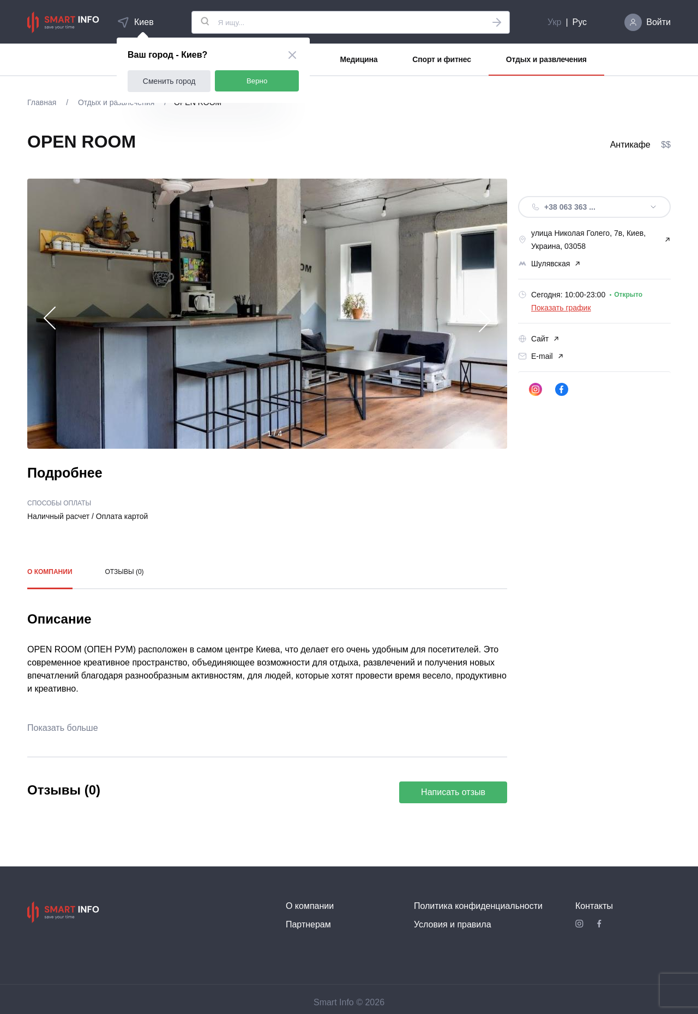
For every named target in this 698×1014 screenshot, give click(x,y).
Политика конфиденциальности (478, 906)
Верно (257, 81)
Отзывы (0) (124, 572)
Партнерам (308, 924)
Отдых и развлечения (546, 59)
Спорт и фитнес (441, 59)
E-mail (541, 356)
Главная (42, 102)
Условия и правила (452, 924)
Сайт (538, 338)
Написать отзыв (453, 792)
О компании (50, 572)
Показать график (561, 307)
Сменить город (169, 81)
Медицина (359, 59)
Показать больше (62, 727)
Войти (658, 22)
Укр (554, 22)
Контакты (594, 906)
